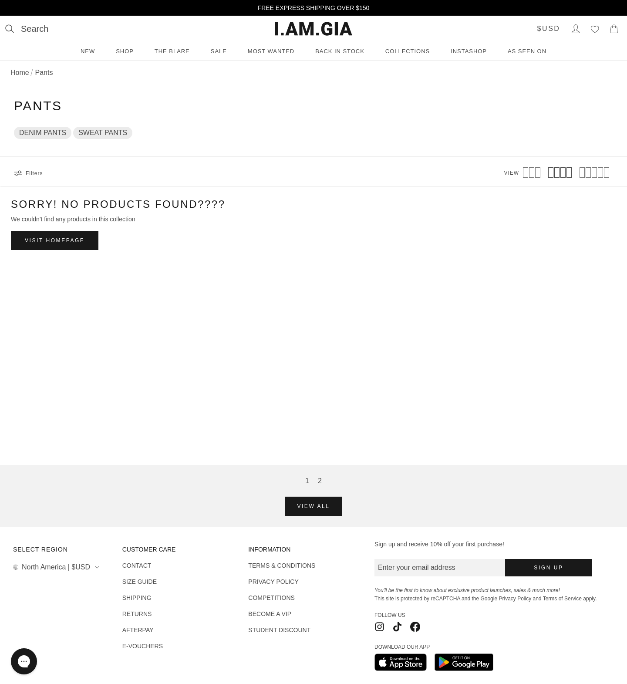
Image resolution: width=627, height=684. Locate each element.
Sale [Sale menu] (219, 51)
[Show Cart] (614, 29)
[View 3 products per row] (531, 173)
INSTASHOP (469, 51)
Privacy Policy (515, 599)
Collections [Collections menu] (407, 51)
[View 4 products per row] (560, 173)
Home (19, 72)
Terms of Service (562, 599)
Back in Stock (339, 51)
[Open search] (26, 29)
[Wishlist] (595, 29)
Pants (44, 72)
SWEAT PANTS (102, 132)
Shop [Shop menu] (125, 51)
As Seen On (527, 51)
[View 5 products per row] (594, 173)
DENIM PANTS (42, 132)
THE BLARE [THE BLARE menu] (172, 51)
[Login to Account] (575, 29)
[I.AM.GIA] (313, 29)
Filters (28, 173)
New (88, 51)
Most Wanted (271, 51)
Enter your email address (416, 567)
